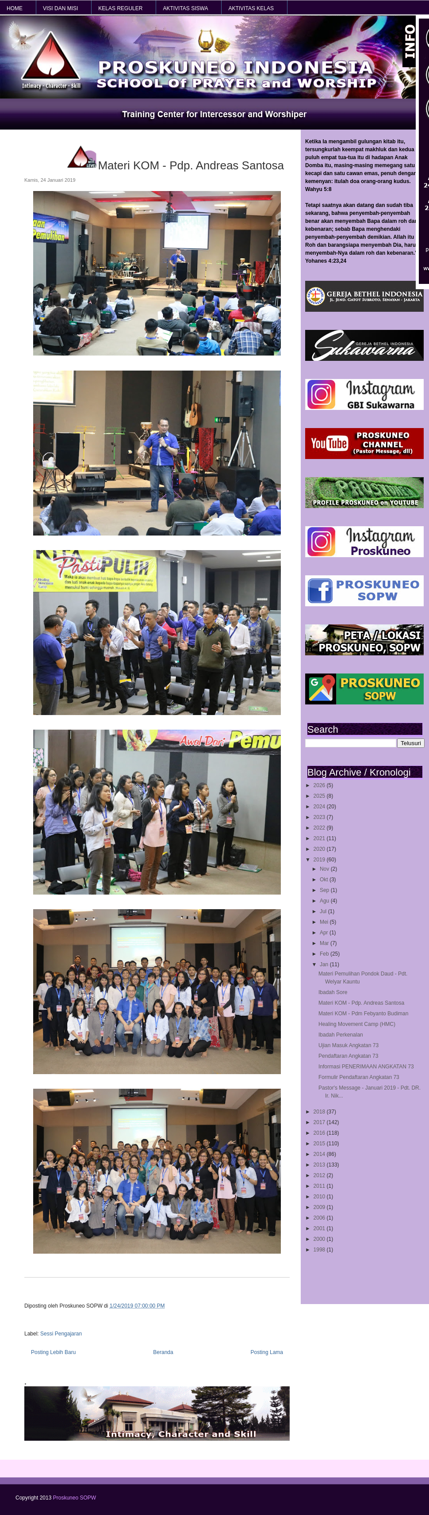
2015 (320, 1143)
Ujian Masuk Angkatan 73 (348, 1045)
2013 (320, 1165)
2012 (320, 1175)
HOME (15, 8)
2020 (320, 849)
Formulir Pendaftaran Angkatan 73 (358, 1077)
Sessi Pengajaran (61, 1334)
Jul (324, 911)
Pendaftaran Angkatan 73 (348, 1056)
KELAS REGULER (120, 8)
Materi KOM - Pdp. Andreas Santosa (361, 1003)
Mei (325, 922)
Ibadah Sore (332, 992)
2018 (320, 1112)
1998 (320, 1250)
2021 (320, 838)
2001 (320, 1228)
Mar (325, 943)
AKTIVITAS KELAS (250, 8)
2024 (320, 806)
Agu (325, 901)
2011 (320, 1186)
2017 (320, 1122)
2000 (320, 1239)
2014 (320, 1154)
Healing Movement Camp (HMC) (356, 1024)
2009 (320, 1207)
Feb (325, 954)
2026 (320, 785)
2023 (320, 817)
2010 (320, 1197)
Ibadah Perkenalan (340, 1035)
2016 (320, 1133)
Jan (325, 964)
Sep (325, 890)
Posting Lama (267, 1352)
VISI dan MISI (60, 8)
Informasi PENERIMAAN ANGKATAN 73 (366, 1067)
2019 (320, 860)
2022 (320, 828)
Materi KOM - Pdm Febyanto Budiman (363, 1013)
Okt (324, 879)
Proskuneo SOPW (74, 1498)
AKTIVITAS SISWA (185, 8)
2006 (320, 1218)
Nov (325, 869)
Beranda (163, 1352)
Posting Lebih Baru (53, 1352)
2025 (320, 796)
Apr (324, 933)
